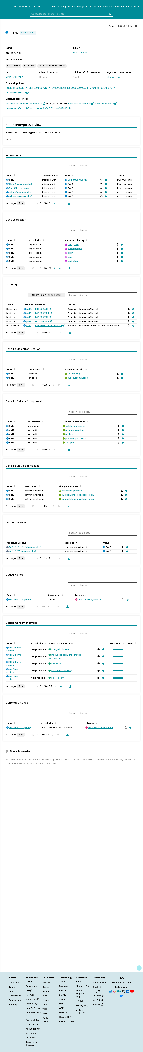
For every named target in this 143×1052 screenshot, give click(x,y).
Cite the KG (32, 1024)
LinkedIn (98, 995)
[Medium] (119, 991)
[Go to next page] (53, 203)
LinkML (62, 995)
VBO (44, 1009)
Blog (96, 991)
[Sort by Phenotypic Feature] (71, 643)
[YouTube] (132, 991)
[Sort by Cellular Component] (86, 421)
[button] (117, 649)
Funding (13, 1004)
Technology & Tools (98, 7)
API (28, 990)
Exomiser (63, 986)
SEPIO (45, 1017)
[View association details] (105, 180)
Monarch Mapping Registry (80, 993)
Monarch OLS (83, 986)
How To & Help (33, 1008)
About (51, 7)
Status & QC (32, 1003)
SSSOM (62, 999)
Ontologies (81, 7)
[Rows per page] (21, 203)
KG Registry (82, 1005)
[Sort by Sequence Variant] (27, 542)
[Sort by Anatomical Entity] (86, 240)
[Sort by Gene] (14, 175)
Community (134, 7)
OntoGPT (64, 1012)
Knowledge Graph (66, 7)
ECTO (45, 1022)
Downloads (31, 986)
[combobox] (71, 14)
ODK (61, 1008)
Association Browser (32, 1044)
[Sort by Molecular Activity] (85, 369)
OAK (61, 1003)
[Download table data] (68, 203)
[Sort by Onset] (135, 643)
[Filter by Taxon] (46, 295)
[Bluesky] (121, 996)
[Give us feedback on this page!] (139, 968)
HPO (44, 995)
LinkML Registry (80, 1011)
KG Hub (80, 1001)
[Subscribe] (110, 991)
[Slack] (114, 991)
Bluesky (98, 1004)
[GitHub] (123, 991)
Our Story (14, 982)
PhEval (62, 990)
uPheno (46, 991)
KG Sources (32, 1033)
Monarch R (32, 999)
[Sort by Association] (56, 175)
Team (12, 987)
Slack (97, 987)
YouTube (98, 1000)
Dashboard (31, 1037)
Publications (15, 1000)
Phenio (45, 1000)
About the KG (33, 1028)
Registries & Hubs (118, 7)
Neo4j (30, 995)
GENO (45, 1013)
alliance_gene (114, 77)
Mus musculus (80, 52)
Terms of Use (32, 1020)
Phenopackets (66, 1021)
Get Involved (99, 982)
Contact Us (15, 995)
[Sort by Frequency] (123, 643)
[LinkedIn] (127, 991)
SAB (11, 991)
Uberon (46, 987)
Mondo (46, 982)
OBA (44, 1004)
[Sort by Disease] (85, 594)
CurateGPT (65, 1017)
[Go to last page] (59, 203)
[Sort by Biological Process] (80, 486)
